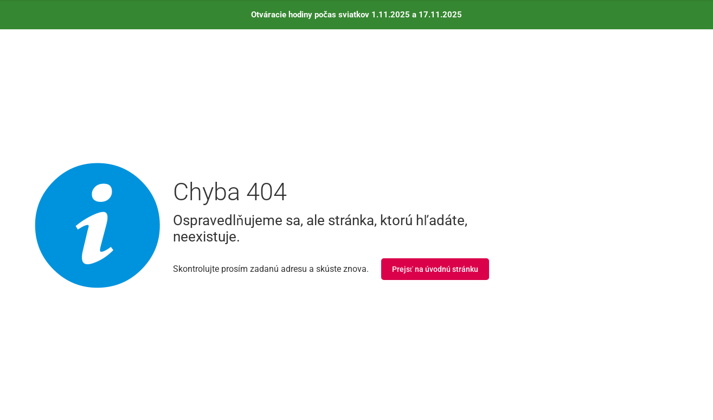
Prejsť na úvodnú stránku (435, 269)
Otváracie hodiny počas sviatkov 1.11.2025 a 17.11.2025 (357, 15)
